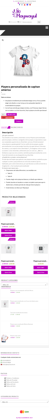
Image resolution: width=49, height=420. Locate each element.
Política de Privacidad (11, 380)
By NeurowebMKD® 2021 (24, 418)
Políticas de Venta (10, 386)
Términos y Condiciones (12, 378)
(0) (19, 22)
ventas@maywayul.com (25, 3)
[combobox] (24, 284)
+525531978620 (30, 1)
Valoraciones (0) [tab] (17, 127)
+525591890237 (18, 1)
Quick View (8, 235)
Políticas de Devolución (12, 382)
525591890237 (6, 360)
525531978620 (6, 362)
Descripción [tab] (5, 127)
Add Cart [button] (8, 230)
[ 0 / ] (12, 22)
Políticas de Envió (10, 384)
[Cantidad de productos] (3, 114)
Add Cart (12, 114)
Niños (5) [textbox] (24, 285)
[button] (2, 40)
